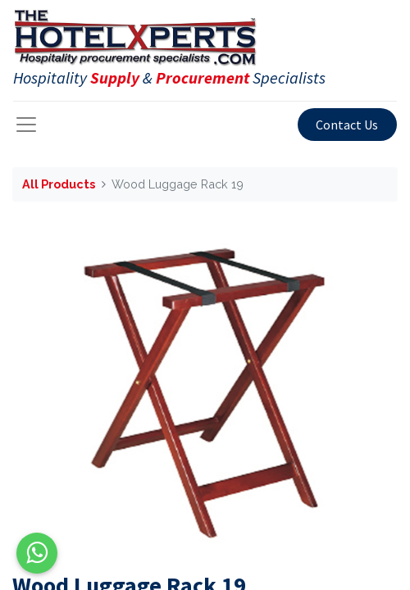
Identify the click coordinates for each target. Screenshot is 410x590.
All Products (58, 184)
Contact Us (347, 124)
